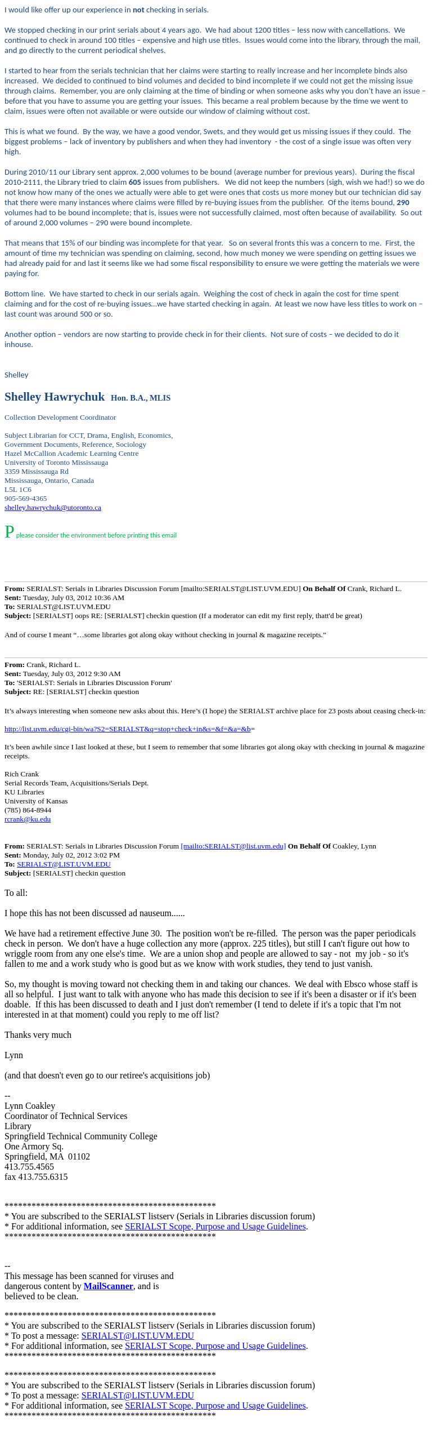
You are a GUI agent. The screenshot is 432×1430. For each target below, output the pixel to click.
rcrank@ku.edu (27, 819)
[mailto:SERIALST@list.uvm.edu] (233, 846)
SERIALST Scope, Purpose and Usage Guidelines (215, 1226)
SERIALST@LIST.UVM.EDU (64, 864)
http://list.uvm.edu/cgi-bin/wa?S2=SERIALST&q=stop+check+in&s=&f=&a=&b (127, 729)
